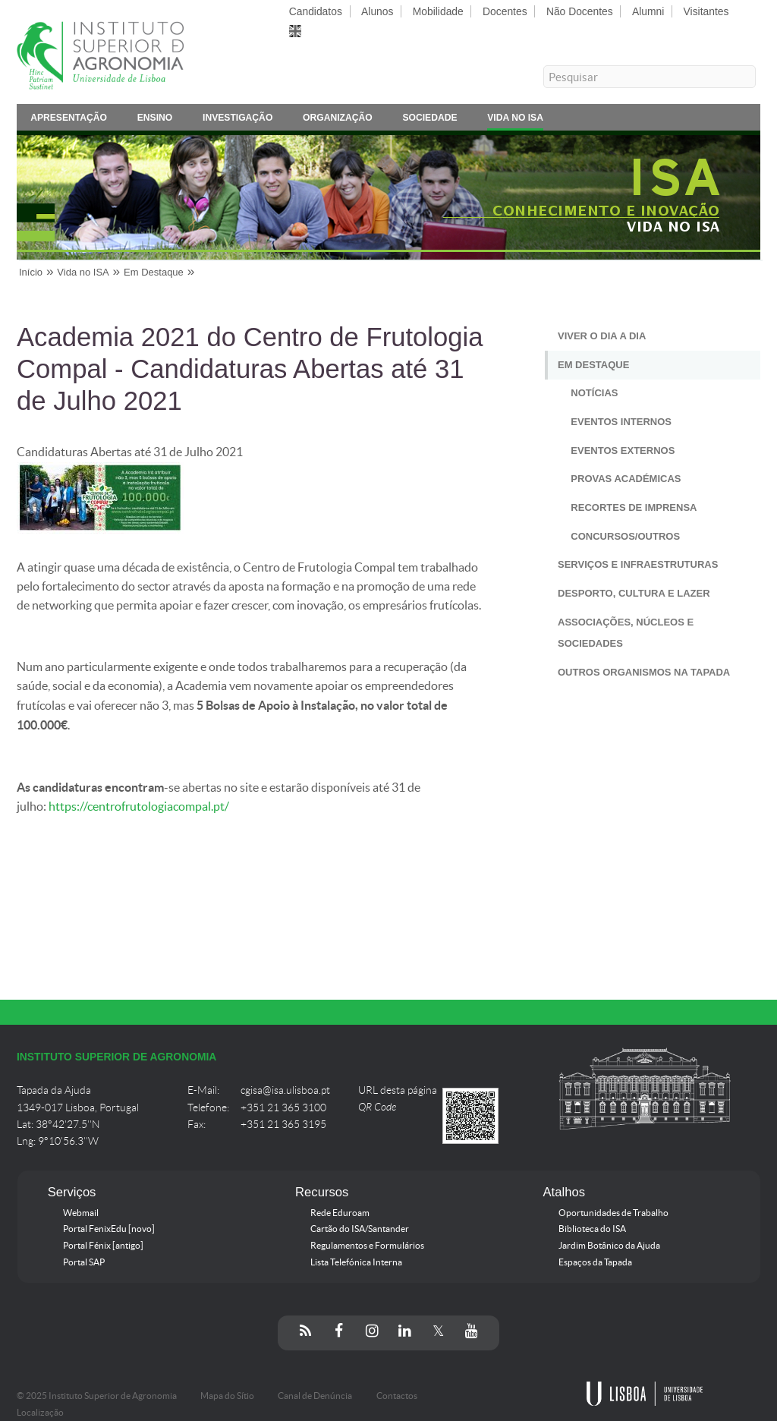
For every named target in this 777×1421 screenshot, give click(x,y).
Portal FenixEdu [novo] (109, 1229)
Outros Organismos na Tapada (644, 672)
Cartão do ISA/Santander (359, 1229)
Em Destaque (154, 272)
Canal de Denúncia (315, 1396)
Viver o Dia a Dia (602, 336)
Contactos (396, 1396)
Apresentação (68, 120)
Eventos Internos (621, 421)
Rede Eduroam (340, 1213)
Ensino (155, 120)
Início (30, 272)
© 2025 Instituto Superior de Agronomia (97, 1396)
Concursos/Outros (625, 536)
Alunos (377, 11)
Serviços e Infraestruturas (638, 564)
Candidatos (315, 11)
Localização (40, 1412)
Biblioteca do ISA (592, 1229)
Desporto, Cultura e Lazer (634, 593)
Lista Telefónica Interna (356, 1262)
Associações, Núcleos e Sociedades (626, 633)
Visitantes (706, 11)
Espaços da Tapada (595, 1262)
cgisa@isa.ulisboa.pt (285, 1090)
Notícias (594, 393)
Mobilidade (438, 11)
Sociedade (429, 120)
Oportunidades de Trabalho (613, 1213)
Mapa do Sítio (227, 1396)
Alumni (648, 11)
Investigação (237, 120)
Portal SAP (84, 1262)
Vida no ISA (515, 120)
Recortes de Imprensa (634, 507)
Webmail (81, 1213)
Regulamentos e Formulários (367, 1245)
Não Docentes (579, 11)
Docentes (505, 11)
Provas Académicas (626, 478)
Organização (338, 120)
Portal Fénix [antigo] (103, 1245)
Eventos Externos (623, 450)
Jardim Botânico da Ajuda (609, 1245)
